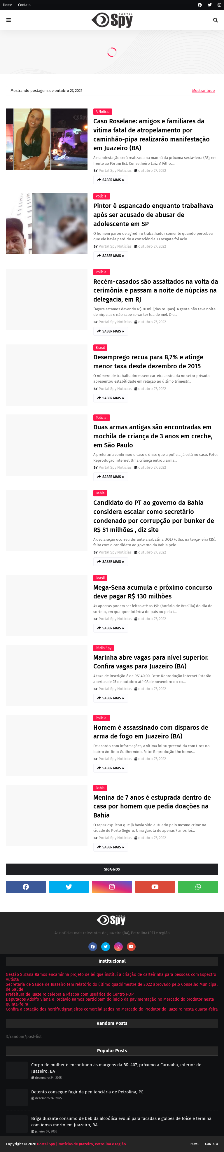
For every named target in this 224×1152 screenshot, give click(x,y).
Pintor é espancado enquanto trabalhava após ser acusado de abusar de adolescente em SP (153, 215)
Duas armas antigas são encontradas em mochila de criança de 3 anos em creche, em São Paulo (152, 436)
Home (7, 5)
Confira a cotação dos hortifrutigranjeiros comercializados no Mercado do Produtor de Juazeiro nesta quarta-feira (112, 1009)
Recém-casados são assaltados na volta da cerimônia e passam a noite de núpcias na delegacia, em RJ (155, 291)
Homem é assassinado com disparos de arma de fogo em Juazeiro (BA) (150, 732)
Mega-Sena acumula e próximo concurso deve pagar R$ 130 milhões (152, 592)
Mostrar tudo (203, 90)
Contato (24, 5)
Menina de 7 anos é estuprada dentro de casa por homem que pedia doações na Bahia (152, 807)
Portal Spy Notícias (115, 170)
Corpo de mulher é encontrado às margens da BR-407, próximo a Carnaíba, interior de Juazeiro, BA (116, 1068)
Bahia (100, 493)
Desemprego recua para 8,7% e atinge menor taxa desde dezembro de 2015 (148, 361)
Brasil (100, 348)
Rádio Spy (103, 648)
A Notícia (103, 112)
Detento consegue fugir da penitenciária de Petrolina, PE (87, 1092)
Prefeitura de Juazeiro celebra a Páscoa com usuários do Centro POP (70, 994)
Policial (102, 196)
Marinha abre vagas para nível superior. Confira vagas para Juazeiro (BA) (151, 662)
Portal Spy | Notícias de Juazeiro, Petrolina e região (81, 1144)
